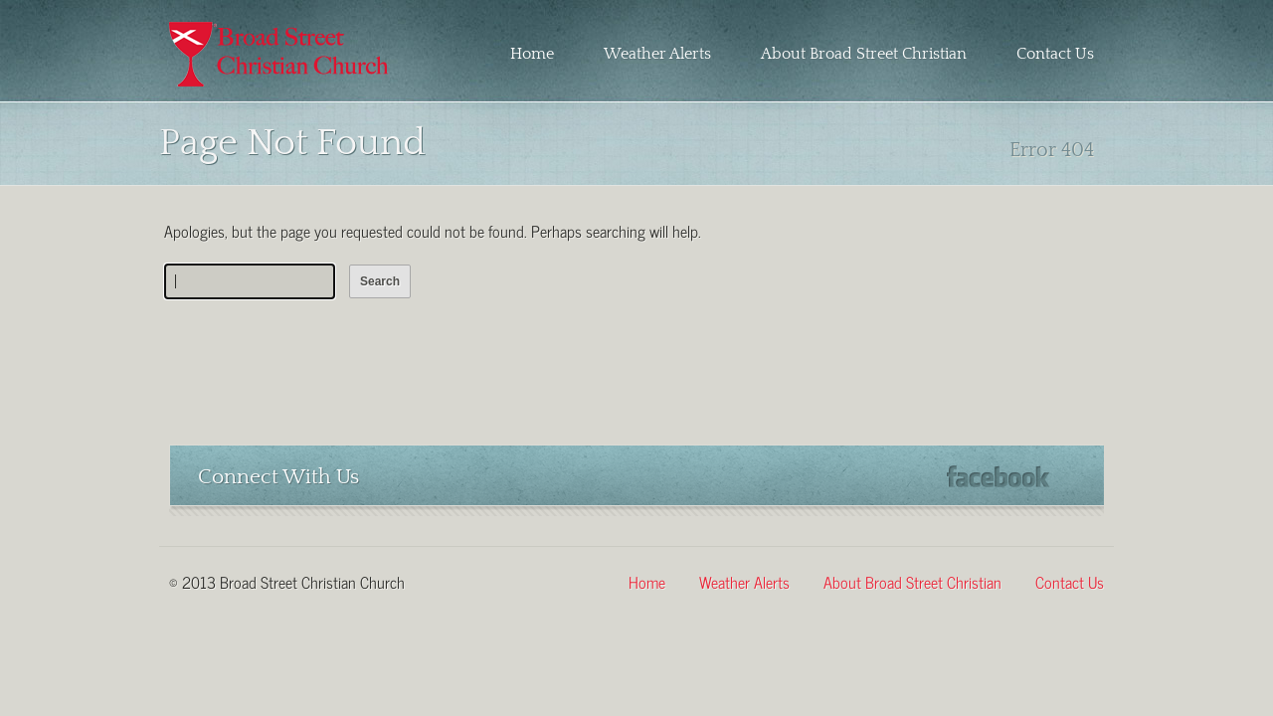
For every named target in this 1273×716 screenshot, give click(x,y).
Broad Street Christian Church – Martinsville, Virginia (280, 54)
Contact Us (1055, 54)
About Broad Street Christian (864, 54)
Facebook (998, 476)
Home (532, 54)
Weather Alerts (657, 54)
